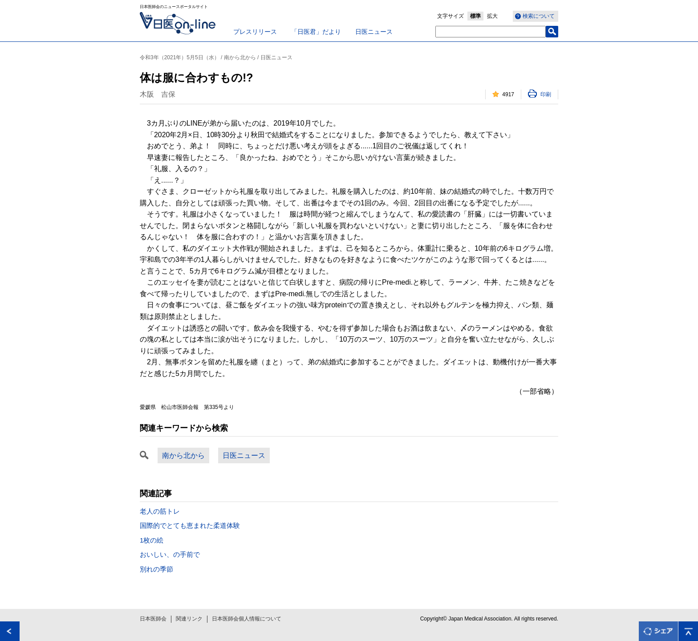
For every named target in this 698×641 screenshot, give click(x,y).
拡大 (492, 16)
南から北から (183, 455)
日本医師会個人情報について (246, 619)
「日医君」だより (316, 31)
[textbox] (490, 31)
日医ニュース (374, 31)
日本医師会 (153, 619)
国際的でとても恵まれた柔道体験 (190, 525)
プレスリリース (255, 31)
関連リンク (189, 619)
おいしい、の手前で (170, 554)
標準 (475, 16)
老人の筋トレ (160, 511)
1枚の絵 (151, 540)
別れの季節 (156, 569)
